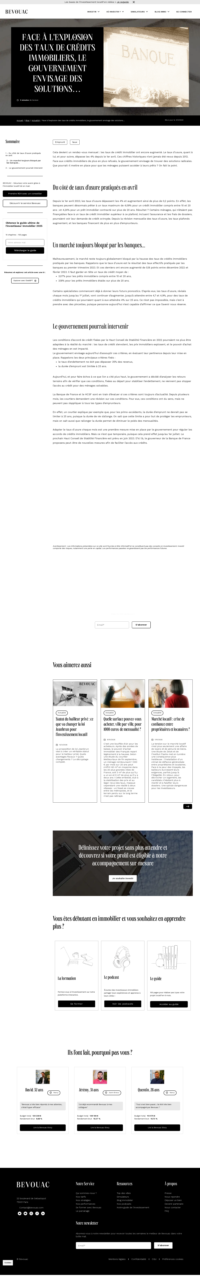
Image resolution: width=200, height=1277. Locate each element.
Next (188, 806)
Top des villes (124, 1193)
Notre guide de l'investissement (133, 1207)
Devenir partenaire (174, 1204)
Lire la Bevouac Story (42, 1128)
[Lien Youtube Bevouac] (25, 1213)
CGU (154, 1259)
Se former (76, 1003)
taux (74, 142)
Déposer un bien (173, 1200)
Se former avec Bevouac (88, 1207)
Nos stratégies (83, 1200)
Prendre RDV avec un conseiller (25, 193)
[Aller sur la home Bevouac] (17, 12)
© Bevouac (22, 1259)
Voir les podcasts (122, 1003)
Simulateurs (123, 1196)
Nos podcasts (124, 1204)
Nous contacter (173, 1207)
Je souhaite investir (122, 878)
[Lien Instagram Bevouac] (31, 1213)
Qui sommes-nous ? (86, 1193)
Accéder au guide (168, 1004)
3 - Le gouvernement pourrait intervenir (24, 168)
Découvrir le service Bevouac (25, 203)
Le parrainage (82, 1211)
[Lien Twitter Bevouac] (20, 1213)
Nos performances (85, 1204)
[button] (93, 11)
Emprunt (60, 142)
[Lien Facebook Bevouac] (37, 1213)
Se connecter (184, 12)
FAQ (167, 1211)
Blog (27, 120)
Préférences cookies (172, 1259)
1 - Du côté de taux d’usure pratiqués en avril (23, 154)
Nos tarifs (81, 1196)
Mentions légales (117, 1259)
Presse (168, 1193)
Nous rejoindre (172, 1196)
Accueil (20, 120)
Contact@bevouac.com (31, 1207)
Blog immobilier (125, 1200)
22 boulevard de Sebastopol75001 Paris (31, 1200)
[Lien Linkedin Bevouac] (43, 1213)
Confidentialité (138, 1259)
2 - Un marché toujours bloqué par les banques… (24, 161)
